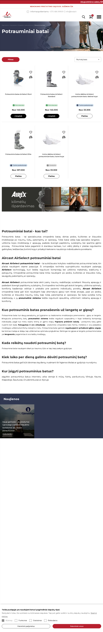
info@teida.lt (71, 12)
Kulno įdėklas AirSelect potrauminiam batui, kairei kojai (51, 155)
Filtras (10, 59)
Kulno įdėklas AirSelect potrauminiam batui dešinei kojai (84, 95)
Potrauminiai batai (40, 25)
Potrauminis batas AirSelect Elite (18, 154)
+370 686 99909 (56, 12)
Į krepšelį (18, 116)
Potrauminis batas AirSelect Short (18, 94)
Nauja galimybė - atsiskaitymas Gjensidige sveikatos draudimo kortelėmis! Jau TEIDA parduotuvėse (15, 426)
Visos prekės (13, 25)
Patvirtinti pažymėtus (26, 626)
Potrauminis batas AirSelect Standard (51, 95)
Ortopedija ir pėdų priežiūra (25, 25)
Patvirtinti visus (76, 626)
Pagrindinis (5, 25)
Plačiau (84, 116)
